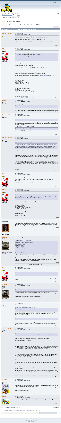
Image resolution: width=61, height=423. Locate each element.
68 (16, 407)
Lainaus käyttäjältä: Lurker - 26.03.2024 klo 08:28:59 (23, 288)
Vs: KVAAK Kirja (20, 33)
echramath (4, 379)
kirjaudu (13, 13)
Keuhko (4, 396)
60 (7, 407)
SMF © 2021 (30, 420)
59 (6, 407)
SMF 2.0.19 (26, 420)
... (4, 407)
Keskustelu (55, 2)
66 (14, 407)
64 (12, 407)
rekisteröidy (18, 13)
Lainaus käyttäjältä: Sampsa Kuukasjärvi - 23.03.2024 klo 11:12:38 (25, 104)
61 (8, 407)
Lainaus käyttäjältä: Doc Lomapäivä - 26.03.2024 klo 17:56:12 (24, 332)
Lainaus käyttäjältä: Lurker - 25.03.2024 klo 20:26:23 (23, 240)
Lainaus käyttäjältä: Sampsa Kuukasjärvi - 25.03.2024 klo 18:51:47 (25, 307)
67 (15, 407)
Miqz (3, 220)
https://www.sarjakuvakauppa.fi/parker (21, 96)
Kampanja (16, 342)
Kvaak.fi (50, 2)
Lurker (3, 48)
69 (17, 407)
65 (13, 407)
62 (9, 407)
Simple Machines (35, 420)
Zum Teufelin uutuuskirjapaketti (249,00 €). (47, 75)
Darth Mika (4, 237)
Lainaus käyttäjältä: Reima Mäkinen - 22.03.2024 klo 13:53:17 (24, 126)
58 (5, 407)
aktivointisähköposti (7, 14)
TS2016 (4, 100)
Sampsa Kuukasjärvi (7, 33)
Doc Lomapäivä (6, 114)
